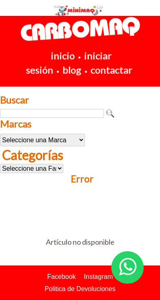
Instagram (98, 277)
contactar (111, 70)
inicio (63, 55)
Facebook (61, 277)
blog (72, 70)
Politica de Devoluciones (80, 289)
